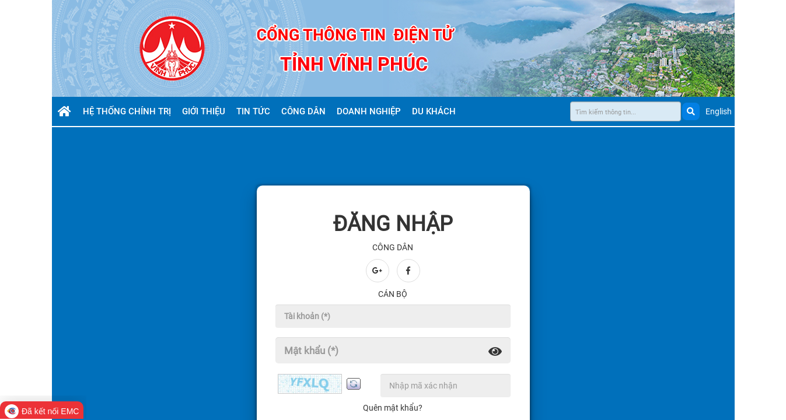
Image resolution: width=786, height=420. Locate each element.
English (718, 111)
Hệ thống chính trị (128, 111)
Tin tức (254, 111)
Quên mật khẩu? (392, 407)
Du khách (435, 111)
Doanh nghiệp (370, 111)
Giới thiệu (205, 111)
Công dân (304, 111)
